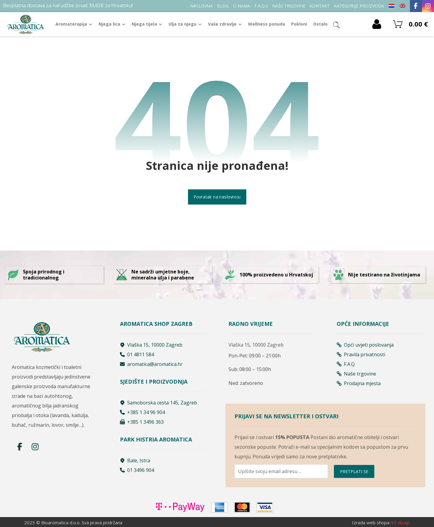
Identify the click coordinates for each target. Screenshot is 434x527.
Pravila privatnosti (361, 354)
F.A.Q (346, 364)
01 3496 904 (137, 470)
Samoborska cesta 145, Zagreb (158, 402)
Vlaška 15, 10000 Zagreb (151, 344)
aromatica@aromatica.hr (151, 364)
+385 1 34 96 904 (142, 412)
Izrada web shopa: (371, 522)
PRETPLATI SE (354, 471)
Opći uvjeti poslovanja (365, 344)
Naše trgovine (356, 373)
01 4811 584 (137, 354)
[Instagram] (428, 6)
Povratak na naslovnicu (217, 197)
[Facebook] (416, 6)
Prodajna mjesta (359, 383)
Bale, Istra (135, 460)
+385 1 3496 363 (142, 422)
